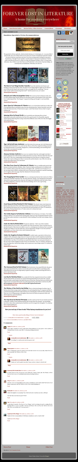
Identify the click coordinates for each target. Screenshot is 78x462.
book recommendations (12, 319)
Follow (57, 149)
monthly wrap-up (68, 195)
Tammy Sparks (10, 348)
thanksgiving (59, 212)
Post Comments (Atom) (14, 450)
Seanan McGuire (64, 125)
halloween (58, 206)
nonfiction (69, 196)
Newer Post (7, 447)
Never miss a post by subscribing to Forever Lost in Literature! (28, 315)
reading (57, 200)
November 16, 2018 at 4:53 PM (18, 326)
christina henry (59, 202)
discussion (62, 203)
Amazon (6, 92)
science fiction (63, 200)
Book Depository (13, 92)
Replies (10, 335)
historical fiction (60, 196)
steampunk (72, 210)
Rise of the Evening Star (62, 115)
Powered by (65, 58)
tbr (62, 199)
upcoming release (70, 197)
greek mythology (70, 212)
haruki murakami (68, 202)
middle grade (59, 199)
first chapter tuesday (61, 197)
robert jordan (60, 213)
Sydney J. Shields (64, 111)
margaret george (62, 207)
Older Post (49, 447)
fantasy (72, 190)
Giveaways (58, 28)
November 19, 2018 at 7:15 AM (27, 414)
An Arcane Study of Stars (63, 109)
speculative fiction (27, 319)
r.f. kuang (67, 205)
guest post (58, 209)
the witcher (64, 212)
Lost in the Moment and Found (63, 136)
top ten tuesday (69, 192)
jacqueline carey (64, 209)
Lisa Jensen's (15, 283)
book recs (20, 319)
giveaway (63, 206)
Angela (9, 326)
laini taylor (68, 206)
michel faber (71, 209)
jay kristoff (67, 203)
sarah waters (65, 213)
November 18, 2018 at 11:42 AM (20, 391)
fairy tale (72, 205)
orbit (73, 196)
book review (65, 190)
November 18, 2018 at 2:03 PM (17, 402)
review (58, 190)
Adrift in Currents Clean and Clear (63, 122)
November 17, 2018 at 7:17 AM (21, 348)
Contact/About (49, 28)
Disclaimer (67, 28)
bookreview (59, 192)
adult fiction (71, 200)
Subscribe (65, 54)
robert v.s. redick (70, 207)
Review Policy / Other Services (33, 28)
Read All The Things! (14, 419)
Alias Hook (21, 283)
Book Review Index (15, 28)
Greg (8, 380)
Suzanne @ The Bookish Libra (14, 370)
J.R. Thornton (63, 129)
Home (5, 28)
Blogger (47, 456)
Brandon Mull (63, 117)
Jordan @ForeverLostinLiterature (18, 338)
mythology (58, 210)
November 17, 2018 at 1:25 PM (35, 360)
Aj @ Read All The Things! (13, 414)
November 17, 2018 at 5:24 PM (28, 370)
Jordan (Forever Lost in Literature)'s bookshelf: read (64, 105)
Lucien (61, 128)
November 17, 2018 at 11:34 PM (17, 380)
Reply (8, 332)
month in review (61, 193)
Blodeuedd (9, 391)
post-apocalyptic (65, 210)
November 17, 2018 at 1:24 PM (35, 338)
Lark (8, 402)
